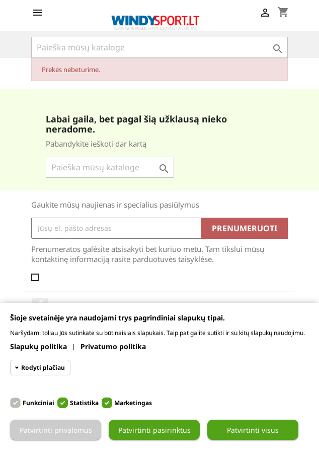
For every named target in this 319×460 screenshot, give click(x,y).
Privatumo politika (113, 346)
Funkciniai (38, 403)
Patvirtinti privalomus (56, 430)
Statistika (84, 403)
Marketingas (133, 403)
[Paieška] (159, 47)
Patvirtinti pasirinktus (154, 430)
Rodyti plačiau (43, 367)
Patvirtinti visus (253, 430)
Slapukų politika (38, 346)
